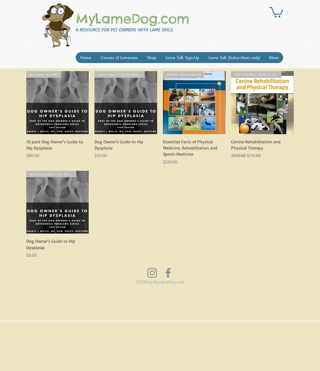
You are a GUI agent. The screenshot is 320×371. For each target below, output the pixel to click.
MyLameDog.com (132, 18)
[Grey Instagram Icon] (152, 272)
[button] (276, 11)
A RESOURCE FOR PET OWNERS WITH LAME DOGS (124, 29)
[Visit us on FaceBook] (168, 272)
